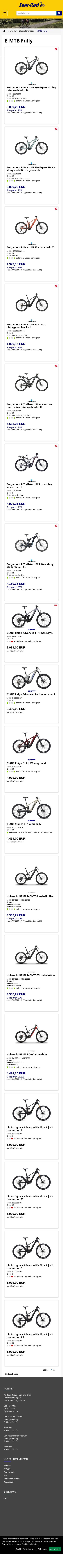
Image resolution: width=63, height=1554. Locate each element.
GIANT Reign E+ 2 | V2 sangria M (26, 763)
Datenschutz (9, 1472)
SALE (6, 1498)
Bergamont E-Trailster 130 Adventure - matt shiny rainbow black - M (30, 406)
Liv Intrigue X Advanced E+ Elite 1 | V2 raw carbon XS (30, 1336)
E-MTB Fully (42, 31)
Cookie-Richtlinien (30, 1544)
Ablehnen (42, 1549)
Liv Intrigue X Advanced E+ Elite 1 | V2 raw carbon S (30, 1267)
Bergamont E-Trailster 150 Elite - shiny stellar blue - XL (30, 566)
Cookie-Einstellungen (25, 1549)
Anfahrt (7, 1469)
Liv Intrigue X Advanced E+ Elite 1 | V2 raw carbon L (30, 1129)
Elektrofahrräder (26, 31)
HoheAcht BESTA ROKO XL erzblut (27, 1054)
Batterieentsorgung (12, 1478)
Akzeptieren (54, 1549)
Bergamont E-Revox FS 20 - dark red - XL (31, 247)
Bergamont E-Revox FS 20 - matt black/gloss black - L (26, 326)
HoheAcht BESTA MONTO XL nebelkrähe (31, 975)
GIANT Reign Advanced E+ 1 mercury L (30, 632)
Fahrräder (12, 31)
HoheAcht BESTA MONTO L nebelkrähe (30, 896)
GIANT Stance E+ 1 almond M (24, 824)
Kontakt (7, 1465)
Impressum (8, 1482)
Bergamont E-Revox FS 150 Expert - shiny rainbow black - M (31, 89)
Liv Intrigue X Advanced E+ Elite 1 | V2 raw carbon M (30, 1198)
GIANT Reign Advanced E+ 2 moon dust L (31, 694)
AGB (5, 1475)
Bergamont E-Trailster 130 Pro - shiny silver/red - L (29, 486)
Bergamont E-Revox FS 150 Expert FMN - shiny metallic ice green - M (31, 169)
